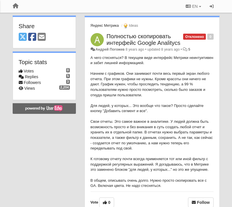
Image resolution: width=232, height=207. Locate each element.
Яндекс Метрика (105, 25)
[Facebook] (32, 37)
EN (193, 6)
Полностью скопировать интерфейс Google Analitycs (144, 39)
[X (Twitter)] (23, 37)
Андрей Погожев (109, 49)
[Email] (42, 37)
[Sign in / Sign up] (211, 6)
